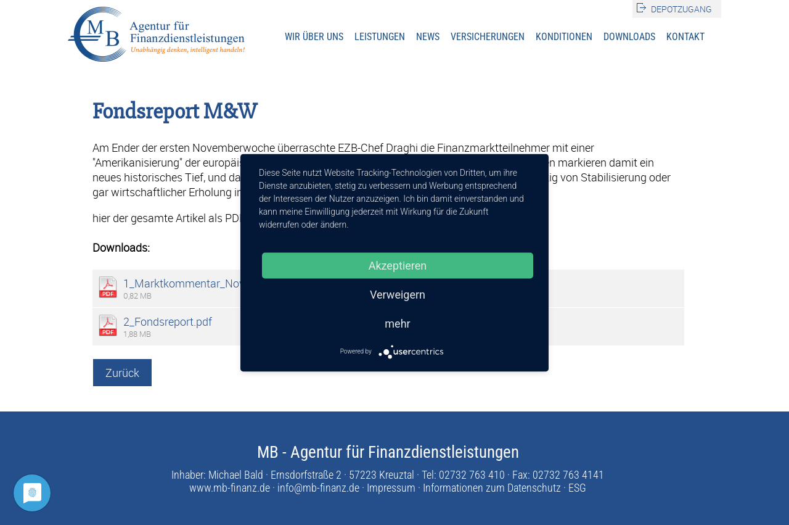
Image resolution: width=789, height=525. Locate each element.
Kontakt (685, 37)
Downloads (629, 37)
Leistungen (379, 37)
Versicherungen (488, 37)
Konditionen (564, 37)
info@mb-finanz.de (318, 487)
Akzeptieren (398, 264)
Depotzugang (681, 9)
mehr (397, 322)
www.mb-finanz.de (229, 487)
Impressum (391, 487)
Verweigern (397, 293)
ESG (577, 487)
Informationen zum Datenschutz (492, 487)
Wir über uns (314, 37)
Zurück (122, 372)
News (427, 37)
